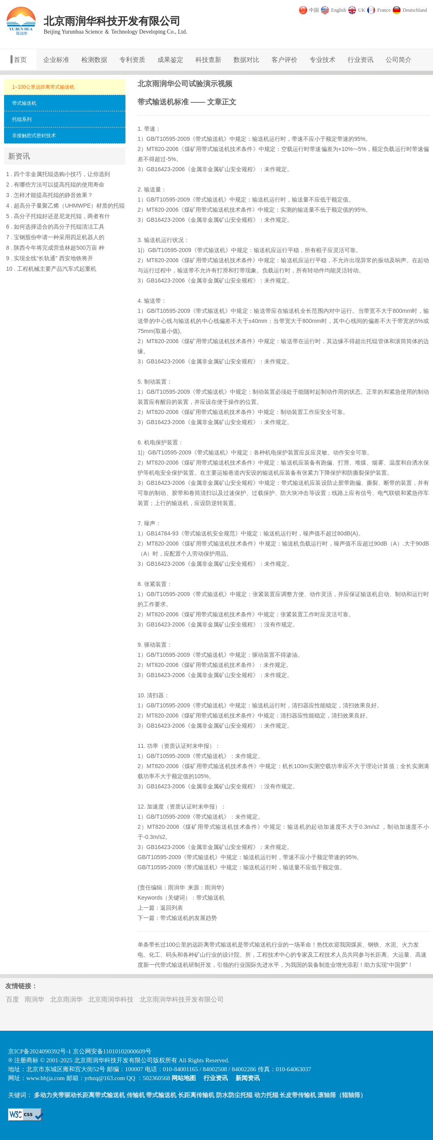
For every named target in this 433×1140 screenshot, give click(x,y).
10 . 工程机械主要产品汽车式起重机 (51, 268)
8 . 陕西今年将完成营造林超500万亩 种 (55, 247)
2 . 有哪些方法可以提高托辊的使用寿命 (55, 184)
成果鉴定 (170, 59)
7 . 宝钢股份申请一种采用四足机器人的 (55, 237)
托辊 (372, 341)
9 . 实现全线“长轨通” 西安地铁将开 (49, 258)
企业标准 (56, 59)
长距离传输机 (196, 1095)
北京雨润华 (66, 999)
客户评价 (284, 59)
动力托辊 (266, 1095)
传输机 (136, 1095)
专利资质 (132, 59)
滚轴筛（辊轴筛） (342, 1095)
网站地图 (184, 1078)
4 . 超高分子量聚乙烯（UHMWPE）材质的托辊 (65, 205)
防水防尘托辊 (234, 1095)
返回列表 (171, 907)
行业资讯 (361, 59)
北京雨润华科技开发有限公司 (182, 999)
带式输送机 (209, 139)
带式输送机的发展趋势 (188, 918)
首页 (20, 59)
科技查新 (208, 59)
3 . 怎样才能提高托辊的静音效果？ (49, 195)
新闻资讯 (248, 1078)
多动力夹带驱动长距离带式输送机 (79, 1095)
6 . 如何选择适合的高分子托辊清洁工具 (55, 226)
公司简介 (399, 59)
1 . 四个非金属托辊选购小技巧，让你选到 (58, 174)
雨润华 (176, 887)
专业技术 (322, 59)
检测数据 (94, 59)
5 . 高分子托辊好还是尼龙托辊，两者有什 (58, 216)
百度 (12, 999)
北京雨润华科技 (111, 999)
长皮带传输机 (298, 1095)
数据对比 (246, 59)
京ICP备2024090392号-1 (39, 1051)
